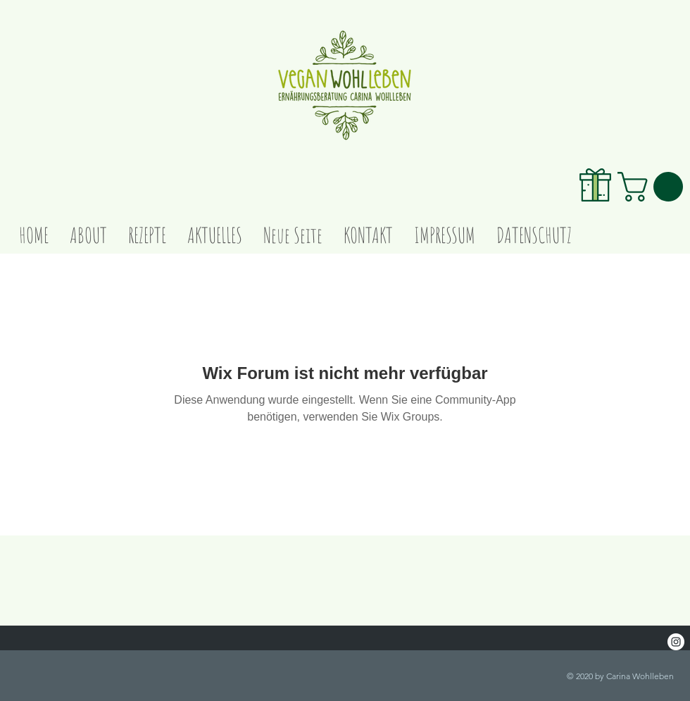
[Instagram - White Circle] (675, 641)
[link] (653, 186)
